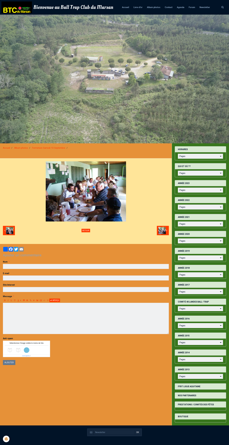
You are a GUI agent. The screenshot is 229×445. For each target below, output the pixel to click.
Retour (85, 231)
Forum (192, 7)
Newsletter (204, 7)
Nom (5, 262)
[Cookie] (6, 439)
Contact (168, 7)
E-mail (6, 273)
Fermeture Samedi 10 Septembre (48, 148)
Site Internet (9, 285)
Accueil (125, 7)
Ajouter (9, 362)
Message (7, 296)
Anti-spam (8, 338)
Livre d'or (138, 7)
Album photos (153, 7)
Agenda (180, 7)
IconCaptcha (26, 356)
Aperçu (54, 300)
